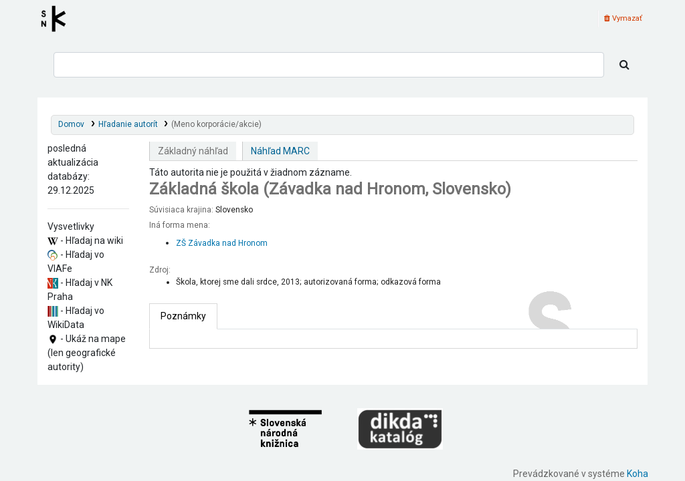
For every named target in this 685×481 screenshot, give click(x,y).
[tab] (183, 316)
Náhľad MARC (280, 151)
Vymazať (623, 18)
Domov (71, 124)
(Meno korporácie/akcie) (216, 124)
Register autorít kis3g (57, 18)
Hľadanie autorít (128, 124)
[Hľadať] (624, 64)
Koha (637, 473)
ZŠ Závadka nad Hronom (222, 243)
